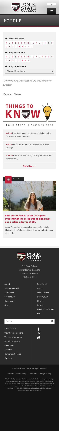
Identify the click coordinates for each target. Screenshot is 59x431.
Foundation (9, 345)
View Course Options (13, 332)
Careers (8, 358)
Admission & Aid (11, 288)
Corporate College (12, 353)
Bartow (24, 273)
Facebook (38, 329)
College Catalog (45, 374)
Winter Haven (25, 270)
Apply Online (10, 328)
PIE (38, 313)
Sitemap (11, 374)
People (13, 20)
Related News (12, 94)
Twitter (38, 333)
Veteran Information (13, 337)
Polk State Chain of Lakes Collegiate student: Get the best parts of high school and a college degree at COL (28, 218)
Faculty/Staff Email (45, 309)
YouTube (38, 337)
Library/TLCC (42, 296)
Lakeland (36, 270)
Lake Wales (33, 273)
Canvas (40, 288)
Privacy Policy (21, 374)
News (6, 305)
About (7, 284)
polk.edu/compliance (34, 390)
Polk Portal (42, 284)
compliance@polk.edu (35, 388)
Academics (9, 292)
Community (9, 301)
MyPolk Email (43, 292)
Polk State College (23, 7)
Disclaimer (33, 374)
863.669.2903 (24, 388)
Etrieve (40, 301)
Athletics (8, 349)
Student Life (9, 296)
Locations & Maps (12, 341)
